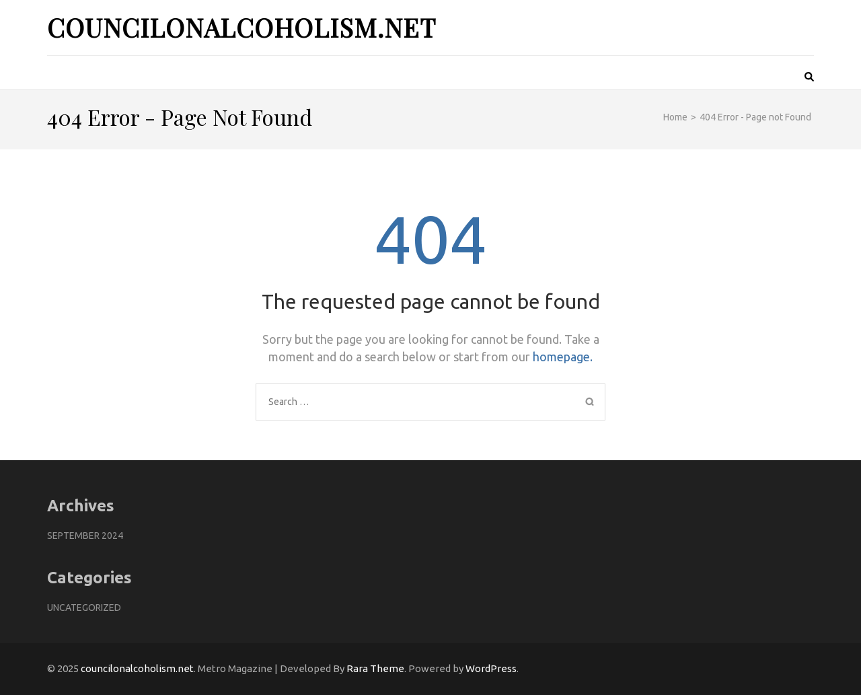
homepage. (563, 356)
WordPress (491, 668)
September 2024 (85, 535)
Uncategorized (84, 607)
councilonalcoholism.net (241, 27)
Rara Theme (375, 668)
